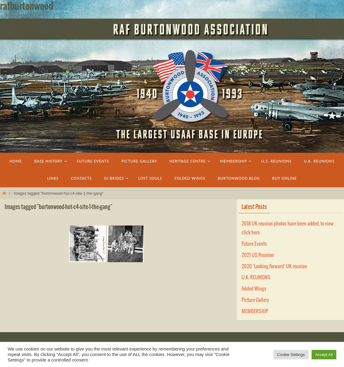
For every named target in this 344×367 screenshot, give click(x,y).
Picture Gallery (255, 300)
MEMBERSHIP (255, 311)
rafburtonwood (26, 6)
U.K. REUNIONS (256, 277)
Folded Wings (254, 289)
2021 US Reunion (258, 255)
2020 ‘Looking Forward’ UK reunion (274, 266)
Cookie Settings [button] (291, 354)
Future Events (254, 244)
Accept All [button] (324, 354)
